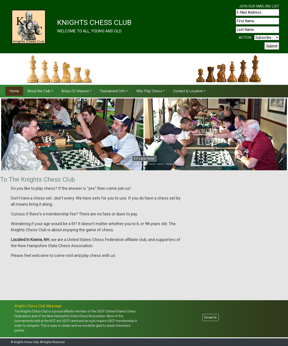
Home (14, 91)
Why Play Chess (149, 91)
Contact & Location (188, 91)
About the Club (38, 91)
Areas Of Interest (75, 91)
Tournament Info (112, 91)
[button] (21, 134)
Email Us (210, 317)
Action (245, 37)
